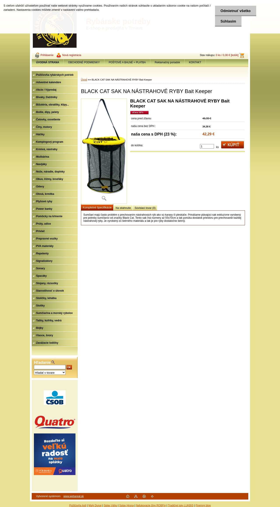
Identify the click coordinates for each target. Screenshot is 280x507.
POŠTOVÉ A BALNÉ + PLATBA (127, 62)
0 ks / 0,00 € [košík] (227, 55)
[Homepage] (48, 62)
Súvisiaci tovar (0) (145, 207)
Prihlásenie (46, 55)
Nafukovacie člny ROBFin (151, 505)
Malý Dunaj (95, 505)
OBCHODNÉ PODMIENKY (84, 62)
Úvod (84, 79)
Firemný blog (203, 505)
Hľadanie (42, 362)
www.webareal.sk (73, 496)
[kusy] (207, 146)
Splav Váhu (110, 505)
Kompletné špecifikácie (97, 207)
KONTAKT (195, 62)
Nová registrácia (71, 55)
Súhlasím (228, 21)
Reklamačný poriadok (167, 62)
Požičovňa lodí (77, 505)
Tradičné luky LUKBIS (180, 505)
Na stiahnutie (123, 207)
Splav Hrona (126, 505)
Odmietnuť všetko (235, 11)
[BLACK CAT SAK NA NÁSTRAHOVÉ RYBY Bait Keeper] (104, 151)
